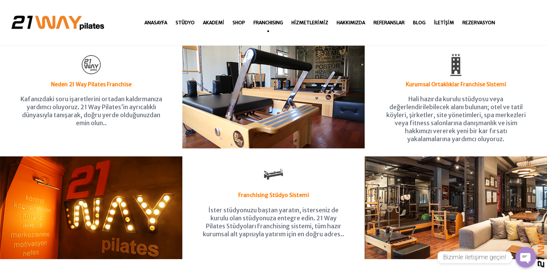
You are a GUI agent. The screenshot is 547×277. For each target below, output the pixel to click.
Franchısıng (268, 22)
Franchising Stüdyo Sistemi (273, 181)
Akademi (213, 22)
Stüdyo (184, 22)
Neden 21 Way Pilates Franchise (91, 70)
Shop (238, 22)
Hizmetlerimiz (309, 22)
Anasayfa (155, 22)
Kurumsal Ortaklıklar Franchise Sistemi (456, 70)
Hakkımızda (351, 22)
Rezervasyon (478, 22)
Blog (419, 22)
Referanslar (389, 22)
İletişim (444, 22)
